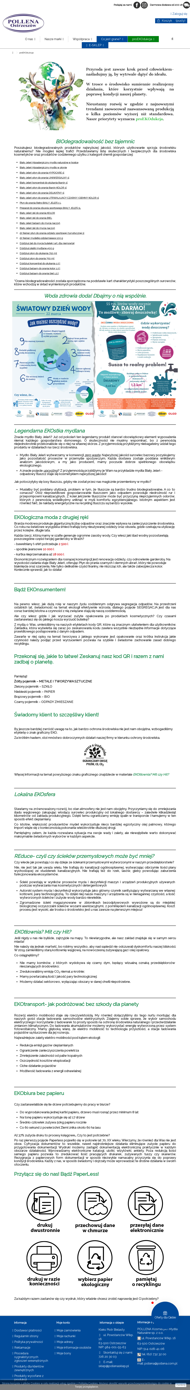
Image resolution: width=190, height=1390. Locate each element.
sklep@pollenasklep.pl (114, 1366)
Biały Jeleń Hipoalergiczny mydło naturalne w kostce (49, 162)
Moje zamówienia (69, 1330)
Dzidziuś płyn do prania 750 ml (37, 258)
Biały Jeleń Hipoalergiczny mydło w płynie (43, 167)
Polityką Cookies (88, 1383)
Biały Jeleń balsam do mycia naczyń (40, 223)
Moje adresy (65, 1342)
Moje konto (63, 1322)
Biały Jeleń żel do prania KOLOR (37, 213)
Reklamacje (22, 1347)
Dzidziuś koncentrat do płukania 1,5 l (40, 263)
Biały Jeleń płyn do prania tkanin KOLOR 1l (43, 187)
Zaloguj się (179, 14)
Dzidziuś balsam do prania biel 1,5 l (39, 273)
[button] (54, 39)
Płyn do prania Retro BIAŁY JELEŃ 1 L (40, 202)
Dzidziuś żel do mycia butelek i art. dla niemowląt (47, 243)
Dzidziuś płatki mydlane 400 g (37, 248)
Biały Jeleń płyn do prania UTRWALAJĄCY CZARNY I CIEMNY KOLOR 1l (59, 197)
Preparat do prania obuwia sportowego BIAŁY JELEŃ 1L (50, 208)
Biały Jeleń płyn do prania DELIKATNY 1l (42, 192)
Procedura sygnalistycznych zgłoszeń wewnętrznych (31, 1357)
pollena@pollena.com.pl (160, 1363)
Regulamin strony (26, 1336)
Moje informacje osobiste (74, 1347)
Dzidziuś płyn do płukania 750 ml (38, 253)
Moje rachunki (66, 1336)
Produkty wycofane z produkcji (29, 1377)
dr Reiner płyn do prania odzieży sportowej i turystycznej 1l (52, 233)
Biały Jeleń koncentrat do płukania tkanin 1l (44, 182)
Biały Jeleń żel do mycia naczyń (37, 228)
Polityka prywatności (28, 1342)
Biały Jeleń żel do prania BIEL (36, 218)
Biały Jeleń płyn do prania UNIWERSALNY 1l (44, 177)
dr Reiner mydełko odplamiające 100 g (41, 238)
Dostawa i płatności (28, 1330)
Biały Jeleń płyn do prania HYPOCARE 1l (42, 172)
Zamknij (180, 1385)
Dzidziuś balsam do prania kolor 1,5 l (40, 268)
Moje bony (64, 1353)
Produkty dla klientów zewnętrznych (29, 1368)
